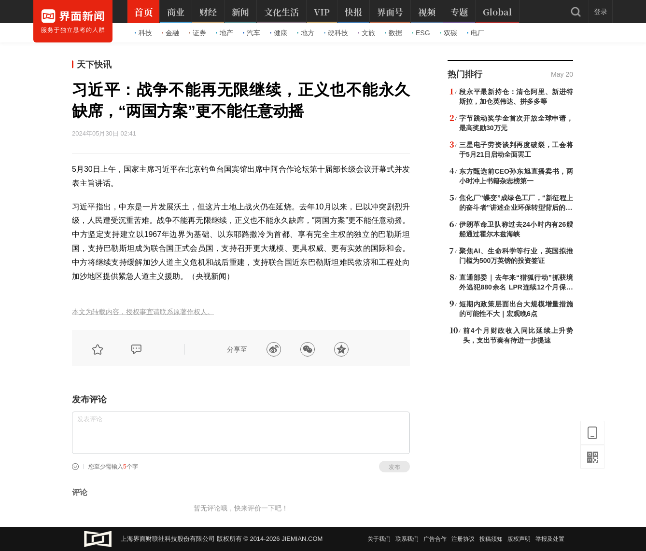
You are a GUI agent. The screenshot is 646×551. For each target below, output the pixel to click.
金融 (170, 33)
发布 (394, 467)
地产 (224, 33)
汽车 (251, 33)
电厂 (475, 33)
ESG (421, 33)
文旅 (366, 33)
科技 (143, 33)
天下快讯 (94, 64)
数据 (393, 33)
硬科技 (336, 33)
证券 (197, 33)
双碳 (448, 33)
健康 (278, 33)
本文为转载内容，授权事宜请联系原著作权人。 (143, 312)
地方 (305, 33)
